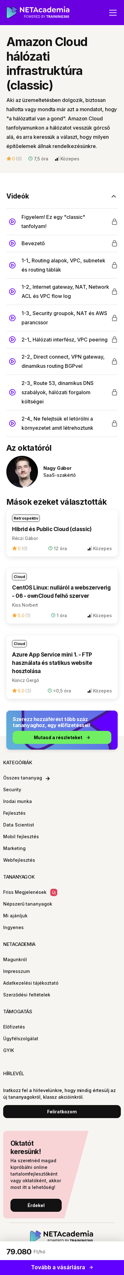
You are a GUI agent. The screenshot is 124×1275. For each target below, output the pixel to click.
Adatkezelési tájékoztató (31, 983)
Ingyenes (13, 927)
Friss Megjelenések (30, 892)
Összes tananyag (26, 777)
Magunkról (15, 959)
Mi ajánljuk (15, 915)
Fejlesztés (14, 813)
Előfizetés (14, 1026)
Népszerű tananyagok (27, 904)
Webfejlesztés (19, 860)
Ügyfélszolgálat (20, 1038)
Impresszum (16, 971)
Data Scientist (18, 824)
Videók (17, 196)
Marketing (14, 848)
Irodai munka (17, 801)
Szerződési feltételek (26, 994)
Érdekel (36, 1205)
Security (12, 789)
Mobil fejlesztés (21, 836)
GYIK (8, 1050)
